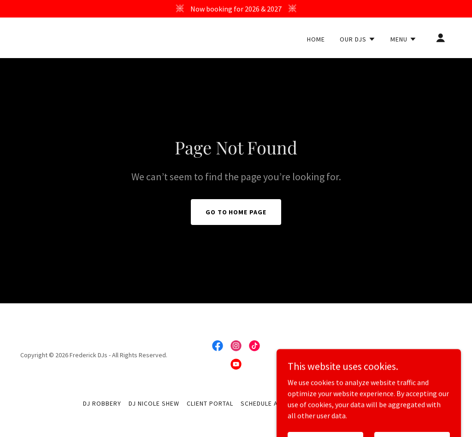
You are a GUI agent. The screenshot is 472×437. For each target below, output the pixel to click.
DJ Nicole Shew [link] (154, 403)
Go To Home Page (236, 212)
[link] (82, 38)
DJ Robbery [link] (102, 403)
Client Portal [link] (210, 403)
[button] (358, 39)
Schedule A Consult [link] (274, 403)
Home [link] (316, 39)
